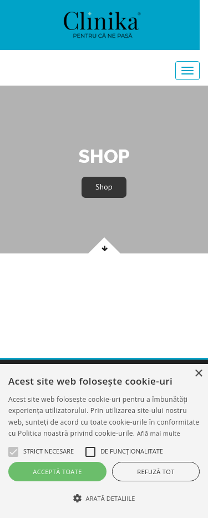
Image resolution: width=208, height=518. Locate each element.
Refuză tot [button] (155, 471)
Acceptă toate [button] (57, 471)
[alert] (104, 441)
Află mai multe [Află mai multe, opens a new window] (158, 433)
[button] (13, 452)
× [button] (198, 374)
